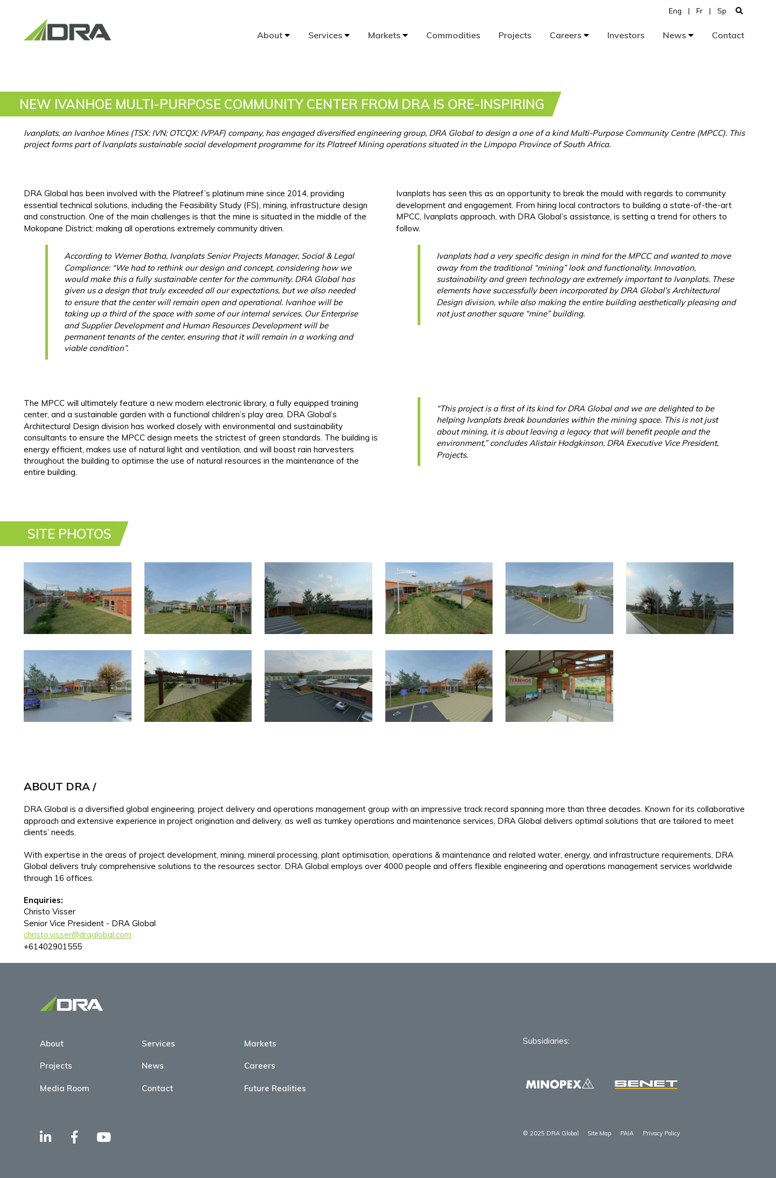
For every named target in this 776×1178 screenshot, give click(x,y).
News (678, 35)
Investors (626, 35)
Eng (675, 10)
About (273, 35)
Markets (388, 35)
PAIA (627, 1133)
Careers (569, 35)
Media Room (64, 1088)
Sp (721, 10)
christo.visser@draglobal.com (77, 934)
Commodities (453, 35)
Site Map (599, 1133)
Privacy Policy (661, 1133)
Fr (699, 10)
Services (329, 35)
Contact (728, 35)
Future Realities (275, 1088)
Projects (514, 35)
